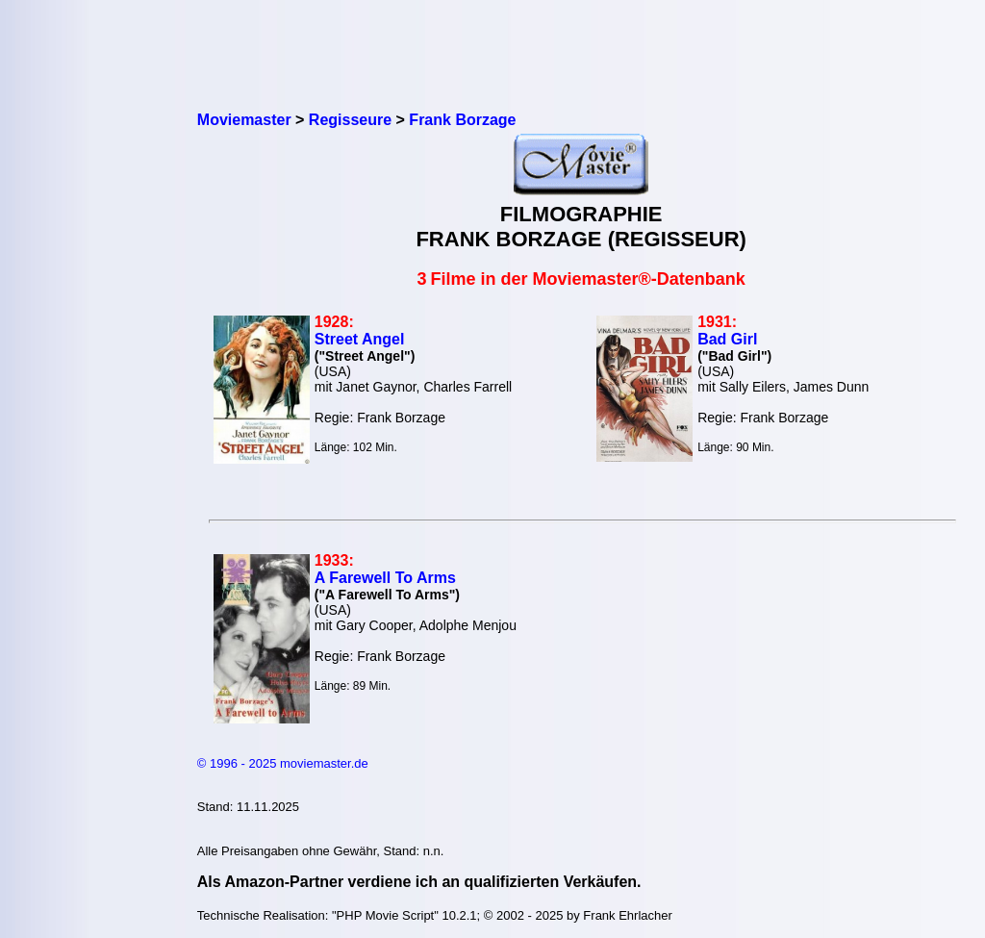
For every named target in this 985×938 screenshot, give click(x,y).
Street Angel (360, 339)
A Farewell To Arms (385, 578)
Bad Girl (727, 339)
